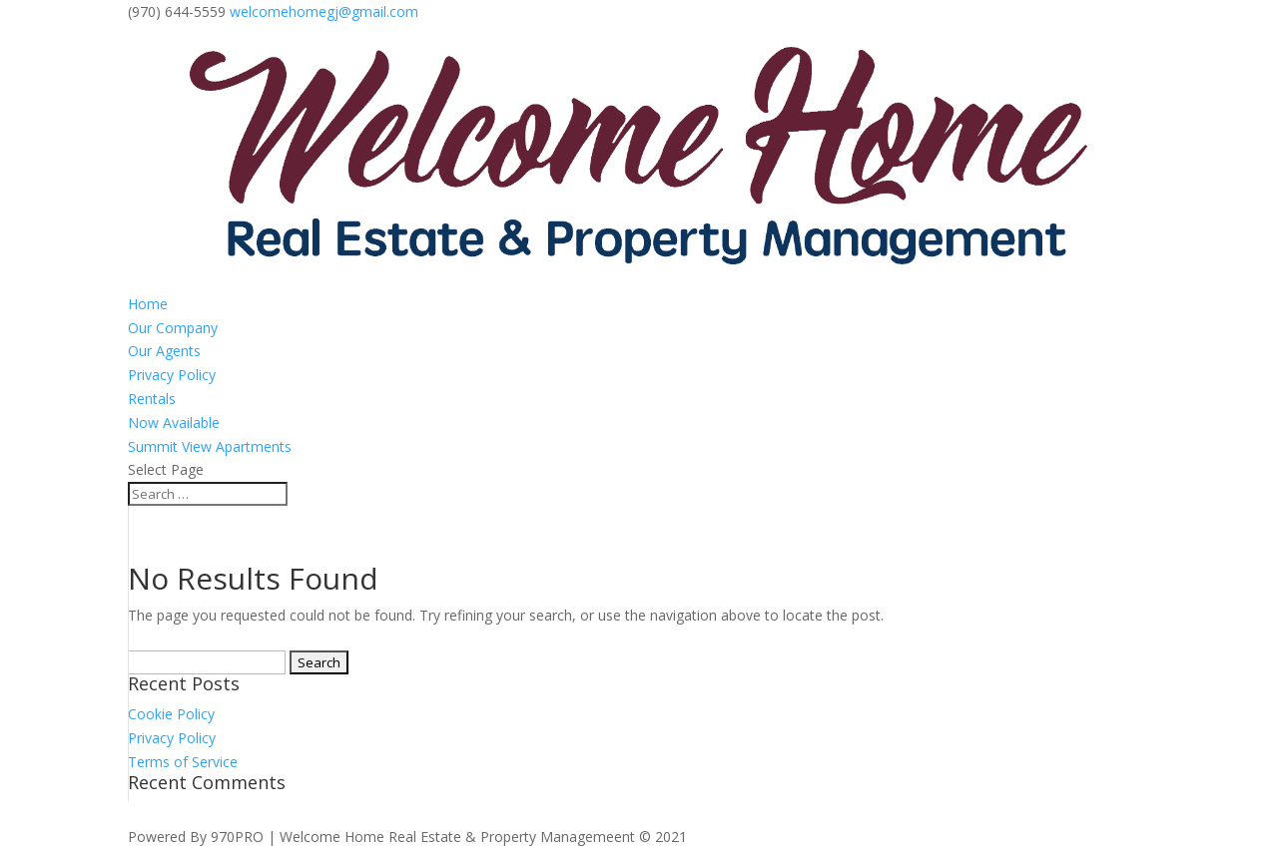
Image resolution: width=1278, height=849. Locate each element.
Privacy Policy (172, 374)
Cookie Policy (171, 713)
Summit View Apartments (210, 446)
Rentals (152, 398)
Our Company (173, 327)
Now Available (174, 422)
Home (148, 303)
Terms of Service (183, 761)
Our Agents (164, 350)
